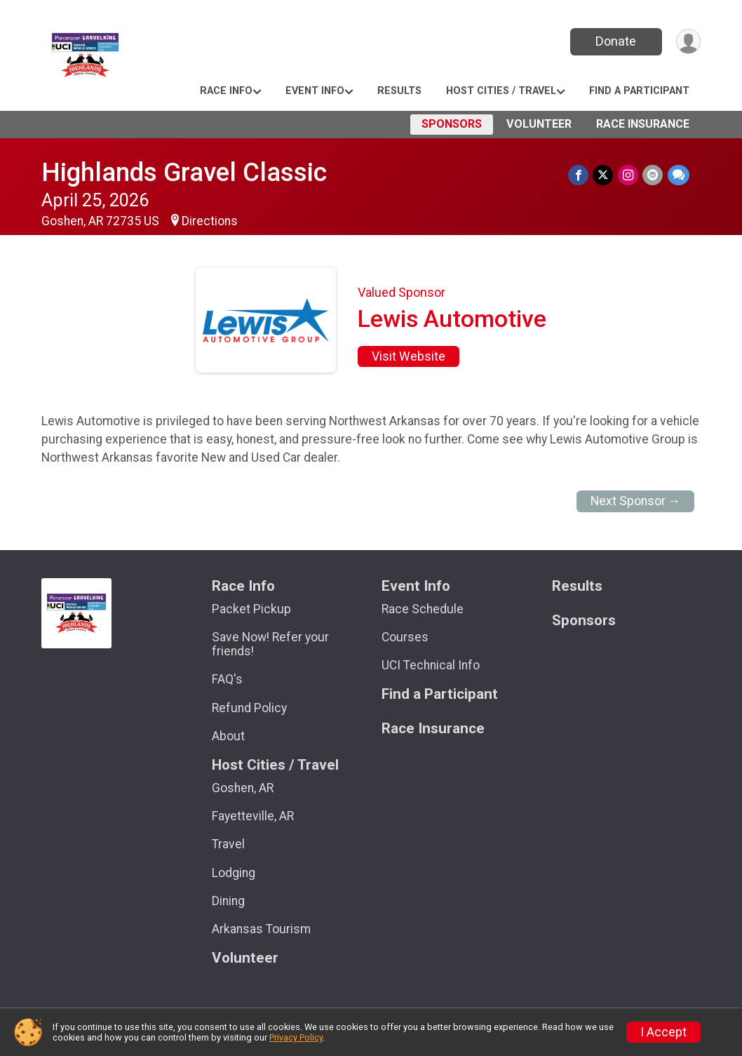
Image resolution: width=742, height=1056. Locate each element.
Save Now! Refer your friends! (270, 644)
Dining (228, 901)
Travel (228, 844)
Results (399, 91)
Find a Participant (639, 91)
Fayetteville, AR (253, 816)
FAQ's (227, 679)
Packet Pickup (251, 609)
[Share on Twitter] (604, 175)
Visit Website (408, 356)
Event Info (314, 91)
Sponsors (451, 124)
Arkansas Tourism (261, 929)
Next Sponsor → (636, 501)
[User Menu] (688, 42)
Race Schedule (423, 609)
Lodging (233, 873)
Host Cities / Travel (501, 91)
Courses (405, 637)
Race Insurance (642, 124)
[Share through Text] (678, 175)
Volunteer (539, 124)
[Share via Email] (653, 175)
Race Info (226, 91)
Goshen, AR (243, 788)
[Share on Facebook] (579, 175)
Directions (210, 221)
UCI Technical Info (431, 665)
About (228, 736)
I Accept (663, 1032)
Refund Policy (249, 708)
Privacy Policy (296, 1037)
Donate (615, 41)
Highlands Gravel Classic (184, 172)
